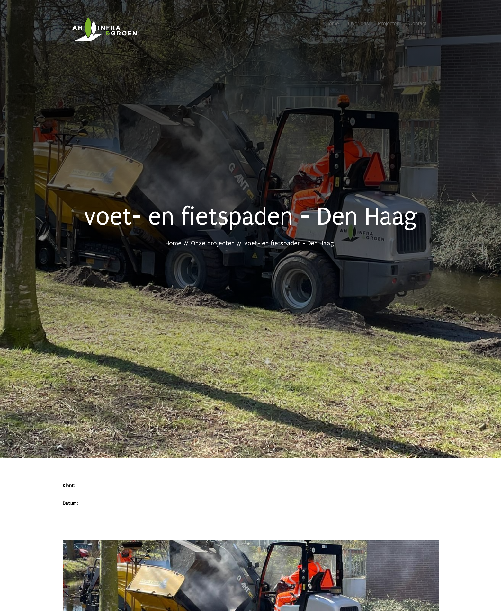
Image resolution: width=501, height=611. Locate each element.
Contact (417, 23)
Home (332, 23)
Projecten (389, 23)
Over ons (358, 23)
